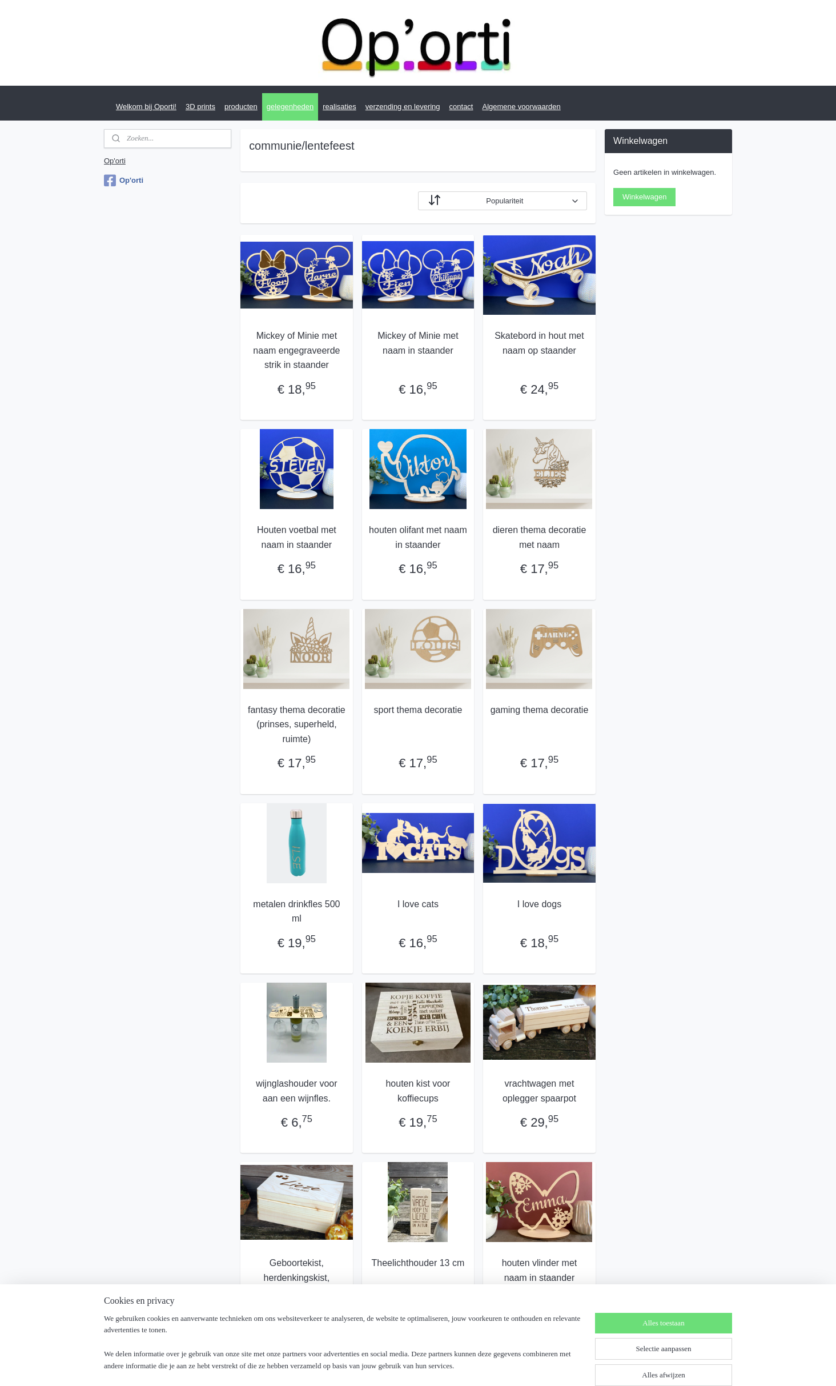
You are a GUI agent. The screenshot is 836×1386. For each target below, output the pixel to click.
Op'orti (115, 161)
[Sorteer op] (502, 201)
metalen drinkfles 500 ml (296, 911)
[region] (342, 1349)
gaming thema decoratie (540, 710)
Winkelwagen (644, 197)
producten (241, 106)
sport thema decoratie (418, 710)
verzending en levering (402, 106)
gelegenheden (290, 106)
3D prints (200, 106)
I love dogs (539, 904)
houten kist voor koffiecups (417, 1091)
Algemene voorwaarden (521, 106)
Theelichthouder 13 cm (418, 1263)
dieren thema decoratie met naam (539, 537)
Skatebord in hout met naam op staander (539, 343)
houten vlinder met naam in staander (539, 1270)
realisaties (339, 106)
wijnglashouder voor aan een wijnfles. (296, 1091)
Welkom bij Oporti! (146, 106)
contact (461, 106)
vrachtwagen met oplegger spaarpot (539, 1091)
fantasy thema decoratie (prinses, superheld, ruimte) (296, 724)
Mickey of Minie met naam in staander (417, 343)
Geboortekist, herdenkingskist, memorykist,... (297, 1277)
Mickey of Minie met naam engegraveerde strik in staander (296, 350)
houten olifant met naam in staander (418, 537)
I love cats (418, 904)
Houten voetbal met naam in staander (296, 537)
